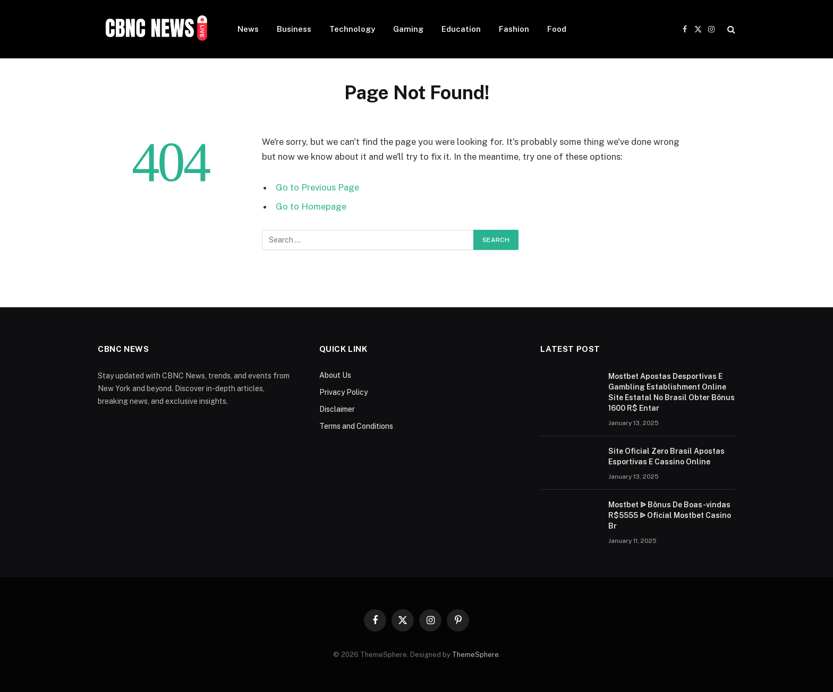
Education (461, 28)
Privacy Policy (343, 392)
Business (294, 28)
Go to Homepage (311, 206)
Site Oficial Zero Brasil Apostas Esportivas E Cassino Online (666, 456)
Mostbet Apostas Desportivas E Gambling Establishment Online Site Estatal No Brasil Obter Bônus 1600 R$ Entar (671, 392)
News (248, 28)
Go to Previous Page (317, 187)
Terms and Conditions (356, 426)
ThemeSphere (475, 655)
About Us (335, 375)
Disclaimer (337, 409)
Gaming (408, 28)
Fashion (514, 28)
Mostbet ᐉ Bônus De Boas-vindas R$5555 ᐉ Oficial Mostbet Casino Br (669, 515)
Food (556, 28)
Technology (352, 28)
